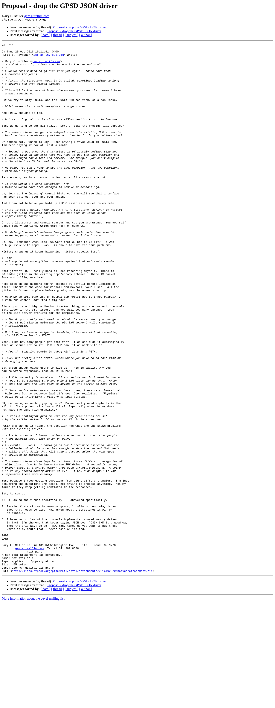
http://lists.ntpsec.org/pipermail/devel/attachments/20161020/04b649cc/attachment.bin (82, 677)
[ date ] (45, 35)
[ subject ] (71, 35)
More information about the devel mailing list (33, 704)
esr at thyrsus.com (49, 57)
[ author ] (85, 35)
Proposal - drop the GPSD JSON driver (80, 27)
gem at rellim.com (36, 16)
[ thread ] (57, 35)
